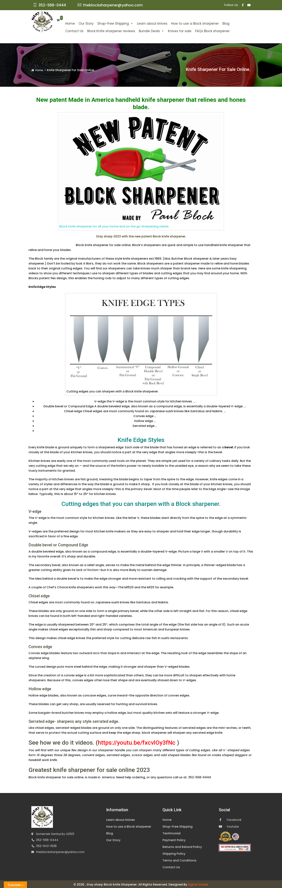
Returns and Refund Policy (182, 846)
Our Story (77, 22)
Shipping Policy (173, 853)
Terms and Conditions (179, 859)
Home (61, 22)
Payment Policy (174, 839)
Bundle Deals (143, 30)
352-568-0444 (47, 839)
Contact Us (66, 30)
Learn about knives (143, 22)
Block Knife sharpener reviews (102, 30)
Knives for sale (171, 30)
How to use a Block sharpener (186, 22)
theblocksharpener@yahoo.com (60, 851)
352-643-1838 (46, 845)
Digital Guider (198, 883)
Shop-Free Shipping (107, 22)
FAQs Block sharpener (203, 30)
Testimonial (171, 832)
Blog (217, 22)
